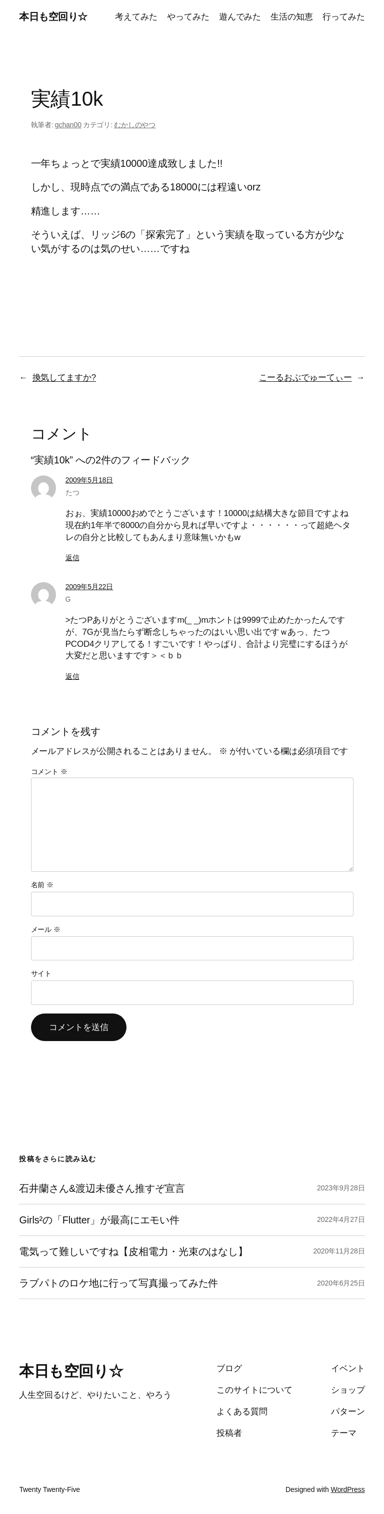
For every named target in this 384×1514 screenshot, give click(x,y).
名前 (42, 885)
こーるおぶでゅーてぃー (305, 377)
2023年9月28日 (341, 1188)
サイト (41, 973)
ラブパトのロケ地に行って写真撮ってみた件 (118, 1283)
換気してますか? (64, 377)
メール (45, 929)
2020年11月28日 (338, 1251)
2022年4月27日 (341, 1219)
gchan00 (68, 125)
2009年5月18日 (90, 480)
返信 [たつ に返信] (73, 558)
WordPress (348, 1489)
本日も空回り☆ (53, 16)
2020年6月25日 (341, 1283)
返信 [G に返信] (73, 676)
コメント (49, 772)
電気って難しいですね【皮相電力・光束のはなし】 (133, 1251)
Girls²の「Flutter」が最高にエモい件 (99, 1219)
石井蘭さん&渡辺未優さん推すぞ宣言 (101, 1188)
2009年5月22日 (90, 587)
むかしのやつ (135, 125)
